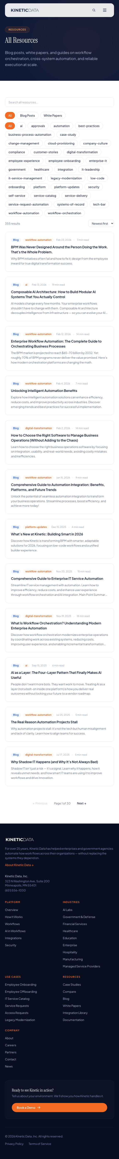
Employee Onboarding (20, 984)
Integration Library (75, 1013)
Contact (10, 1059)
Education (70, 938)
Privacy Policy (14, 1144)
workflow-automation (23, 213)
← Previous (40, 803)
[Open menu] (105, 10)
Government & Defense (79, 917)
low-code (97, 178)
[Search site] (94, 10)
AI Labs (67, 910)
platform (40, 187)
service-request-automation (28, 204)
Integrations (13, 938)
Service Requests (17, 1005)
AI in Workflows (15, 931)
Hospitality (70, 952)
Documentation (73, 1020)
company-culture (95, 143)
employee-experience (24, 161)
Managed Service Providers (81, 966)
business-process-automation (29, 134)
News (9, 1066)
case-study (68, 134)
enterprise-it (98, 161)
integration (65, 169)
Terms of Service (40, 1144)
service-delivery (76, 195)
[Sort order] (101, 223)
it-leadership (91, 169)
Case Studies (72, 984)
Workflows (12, 924)
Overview (11, 910)
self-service (16, 195)
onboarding (16, 187)
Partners (10, 1052)
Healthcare (70, 931)
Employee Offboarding (21, 991)
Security (10, 945)
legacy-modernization (66, 178)
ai (21, 126)
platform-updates (66, 187)
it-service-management (25, 178)
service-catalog (45, 195)
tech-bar (99, 204)
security (93, 187)
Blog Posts (27, 115)
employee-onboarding (64, 161)
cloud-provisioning (61, 143)
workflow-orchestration (64, 213)
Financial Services (75, 924)
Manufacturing (73, 959)
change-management (23, 143)
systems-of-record (70, 204)
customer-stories (46, 152)
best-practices (89, 126)
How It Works (14, 917)
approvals (38, 126)
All (10, 115)
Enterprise (70, 945)
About (9, 1038)
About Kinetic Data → (19, 865)
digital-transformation (82, 152)
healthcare (41, 169)
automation (62, 126)
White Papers (53, 115)
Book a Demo (28, 1107)
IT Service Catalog (17, 998)
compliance (16, 152)
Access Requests (16, 1013)
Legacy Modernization (20, 1020)
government (17, 169)
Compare (69, 991)
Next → (81, 803)
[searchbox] (59, 102)
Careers (10, 1045)
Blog (66, 998)
